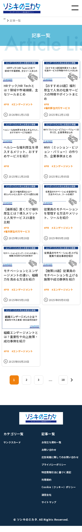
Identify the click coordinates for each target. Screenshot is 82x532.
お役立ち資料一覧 (48, 445)
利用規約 (43, 484)
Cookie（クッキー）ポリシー (56, 492)
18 (63, 382)
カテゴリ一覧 (14, 436)
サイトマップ (46, 508)
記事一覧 (45, 436)
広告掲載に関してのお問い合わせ (58, 461)
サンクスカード (12, 445)
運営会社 (43, 500)
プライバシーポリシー (51, 468)
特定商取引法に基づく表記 (54, 476)
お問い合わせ (46, 453)
